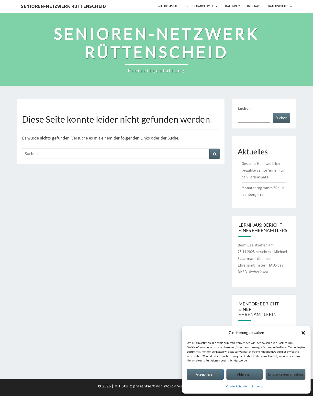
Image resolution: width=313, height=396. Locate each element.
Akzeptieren (205, 374)
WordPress (174, 386)
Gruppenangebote (199, 6)
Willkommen (167, 6)
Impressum (259, 386)
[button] (303, 332)
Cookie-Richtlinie (236, 386)
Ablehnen (244, 374)
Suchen (244, 108)
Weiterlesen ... (260, 271)
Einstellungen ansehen (285, 374)
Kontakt (254, 6)
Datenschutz (278, 6)
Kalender (232, 6)
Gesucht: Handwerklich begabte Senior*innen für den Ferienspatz (263, 170)
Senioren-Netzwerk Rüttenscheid (63, 6)
